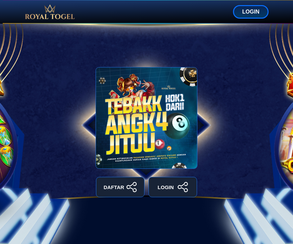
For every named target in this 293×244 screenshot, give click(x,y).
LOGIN (250, 12)
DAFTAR (120, 187)
